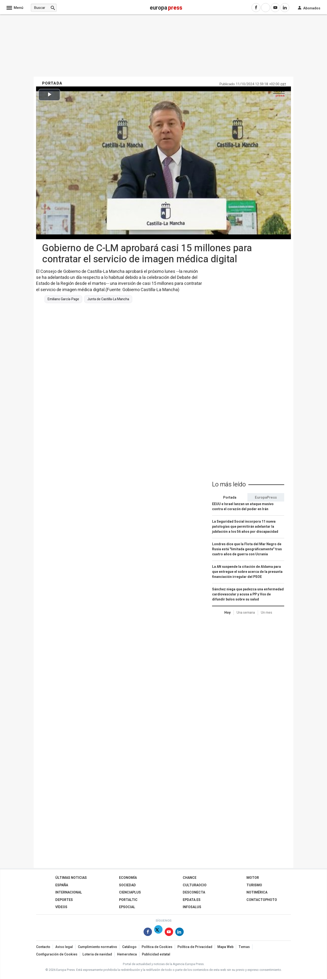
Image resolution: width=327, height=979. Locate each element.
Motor (252, 877)
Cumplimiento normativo (97, 946)
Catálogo (129, 946)
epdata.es (192, 899)
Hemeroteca (127, 954)
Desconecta (194, 892)
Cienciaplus (130, 892)
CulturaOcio (195, 885)
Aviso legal (64, 946)
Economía (128, 877)
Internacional (68, 892)
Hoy (227, 612)
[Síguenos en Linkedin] (179, 933)
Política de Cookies (157, 946)
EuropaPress (266, 497)
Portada (229, 497)
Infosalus (192, 907)
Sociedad (127, 885)
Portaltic (128, 899)
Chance (189, 877)
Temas (244, 946)
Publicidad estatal (156, 954)
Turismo (254, 885)
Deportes (64, 899)
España (61, 885)
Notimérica (256, 892)
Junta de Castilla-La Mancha (108, 299)
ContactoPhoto (261, 899)
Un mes (266, 612)
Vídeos (61, 907)
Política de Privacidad (194, 946)
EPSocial (127, 907)
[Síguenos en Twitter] (158, 933)
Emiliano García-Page (63, 299)
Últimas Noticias (71, 877)
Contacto (43, 946)
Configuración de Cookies (56, 954)
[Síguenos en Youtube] (169, 933)
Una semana (246, 612)
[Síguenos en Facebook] (148, 933)
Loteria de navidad (97, 954)
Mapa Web (225, 946)
